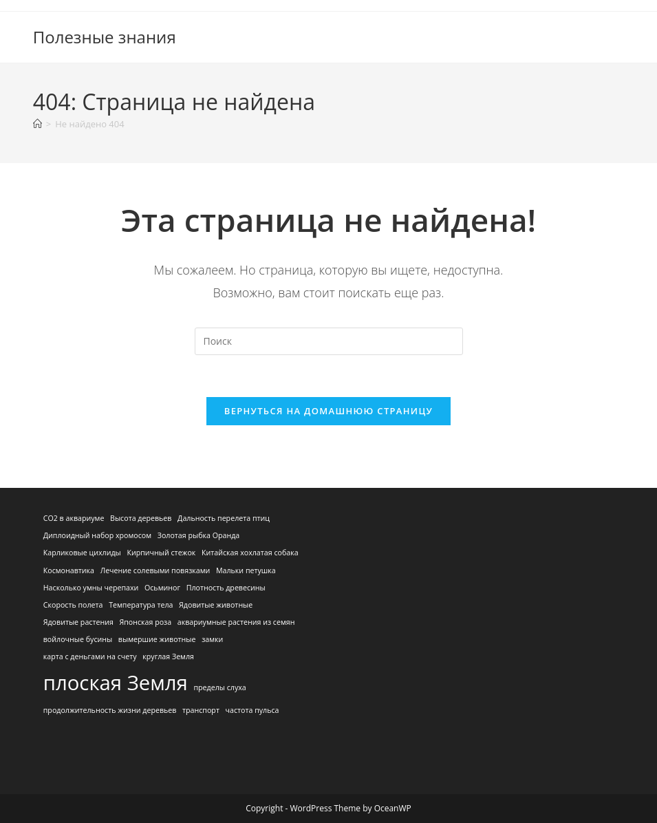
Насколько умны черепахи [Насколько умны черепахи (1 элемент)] (91, 587)
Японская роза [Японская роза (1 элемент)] (145, 622)
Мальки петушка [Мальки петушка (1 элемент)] (246, 570)
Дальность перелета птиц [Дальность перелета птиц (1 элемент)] (223, 518)
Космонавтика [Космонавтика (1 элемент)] (68, 570)
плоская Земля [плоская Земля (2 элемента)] (115, 682)
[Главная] (37, 124)
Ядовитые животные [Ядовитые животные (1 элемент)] (215, 605)
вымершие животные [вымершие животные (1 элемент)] (157, 639)
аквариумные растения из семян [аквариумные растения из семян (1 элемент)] (236, 622)
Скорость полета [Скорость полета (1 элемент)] (73, 605)
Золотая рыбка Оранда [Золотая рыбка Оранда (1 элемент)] (199, 535)
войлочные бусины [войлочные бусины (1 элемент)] (77, 639)
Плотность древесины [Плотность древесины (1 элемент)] (226, 587)
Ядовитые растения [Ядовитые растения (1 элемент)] (78, 622)
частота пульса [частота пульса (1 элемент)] (252, 710)
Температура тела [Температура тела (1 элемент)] (141, 605)
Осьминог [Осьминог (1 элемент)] (162, 587)
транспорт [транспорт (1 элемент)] (200, 710)
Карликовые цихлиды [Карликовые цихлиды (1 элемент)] (82, 552)
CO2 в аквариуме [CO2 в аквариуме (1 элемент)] (74, 518)
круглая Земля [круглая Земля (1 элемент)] (168, 656)
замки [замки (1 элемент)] (212, 639)
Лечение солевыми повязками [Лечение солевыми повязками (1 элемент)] (155, 570)
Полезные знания (104, 36)
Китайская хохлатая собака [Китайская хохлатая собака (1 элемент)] (250, 552)
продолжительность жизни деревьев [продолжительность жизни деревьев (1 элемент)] (110, 710)
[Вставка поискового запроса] (329, 341)
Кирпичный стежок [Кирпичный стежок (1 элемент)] (161, 552)
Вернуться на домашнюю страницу (328, 411)
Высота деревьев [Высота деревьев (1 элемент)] (140, 518)
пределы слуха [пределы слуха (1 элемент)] (219, 687)
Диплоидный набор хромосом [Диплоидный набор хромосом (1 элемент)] (97, 535)
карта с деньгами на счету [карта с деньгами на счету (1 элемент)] (90, 656)
